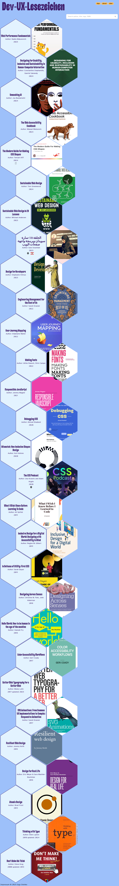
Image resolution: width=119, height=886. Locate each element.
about (104, 3)
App (98, 3)
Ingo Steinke (22, 885)
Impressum (5, 885)
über (111, 3)
